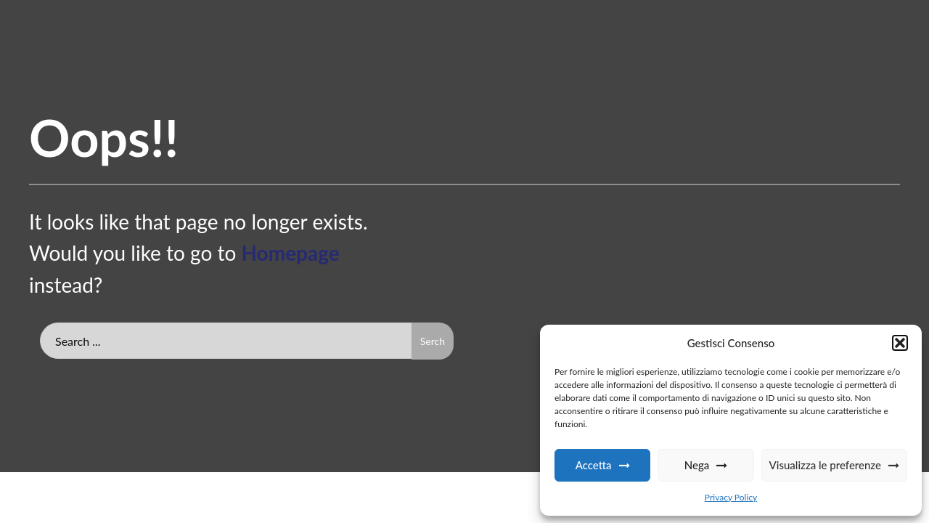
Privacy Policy (731, 497)
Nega (697, 464)
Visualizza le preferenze (825, 464)
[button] (900, 343)
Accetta (594, 464)
